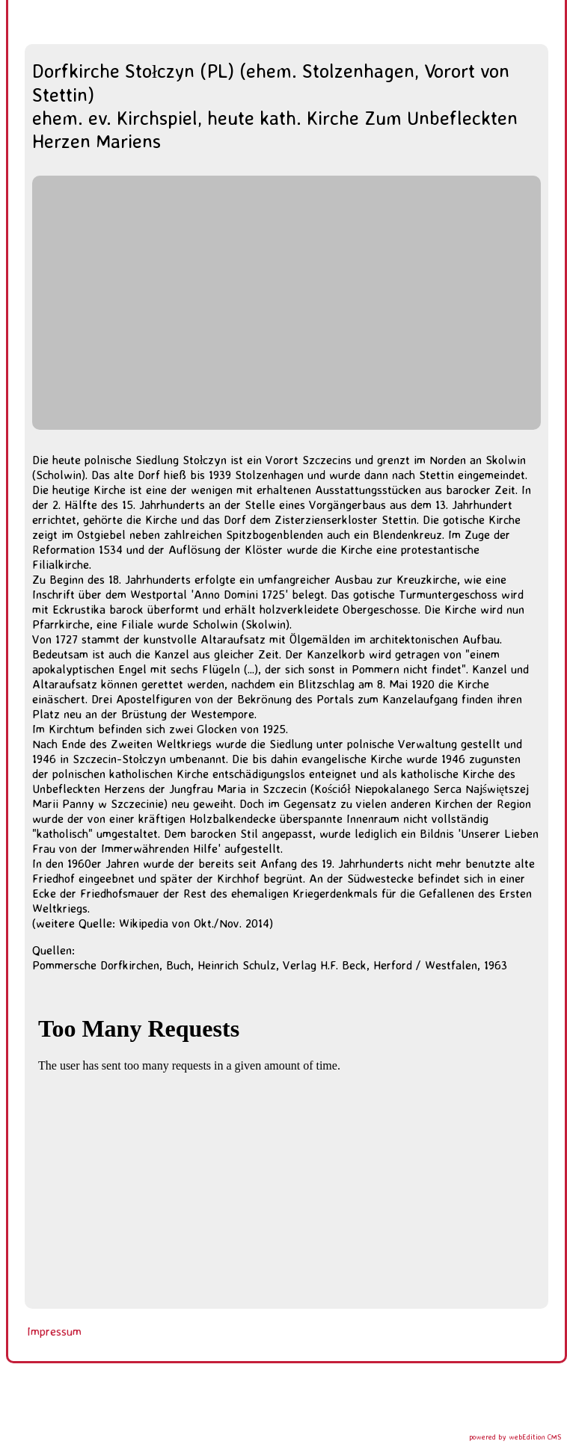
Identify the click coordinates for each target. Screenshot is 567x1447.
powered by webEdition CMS (515, 1436)
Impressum (54, 1331)
